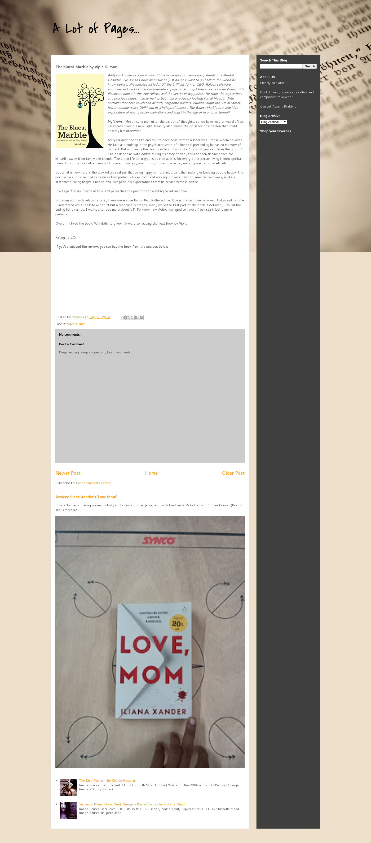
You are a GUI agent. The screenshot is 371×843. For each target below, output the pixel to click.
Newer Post (67, 473)
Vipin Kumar (76, 324)
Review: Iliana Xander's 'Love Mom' (86, 497)
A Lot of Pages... (96, 29)
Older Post (233, 473)
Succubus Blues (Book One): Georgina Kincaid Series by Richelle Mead (132, 804)
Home (151, 473)
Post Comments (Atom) (93, 483)
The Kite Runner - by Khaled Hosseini (107, 780)
